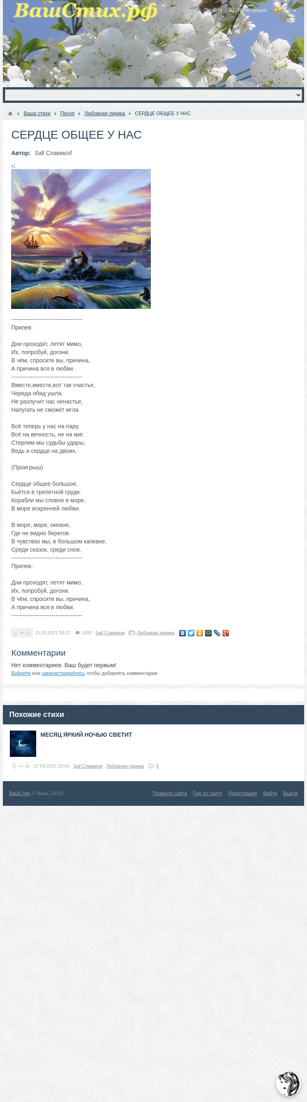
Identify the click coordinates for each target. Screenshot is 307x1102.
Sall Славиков (110, 632)
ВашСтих (19, 793)
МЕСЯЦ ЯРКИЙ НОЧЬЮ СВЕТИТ (86, 734)
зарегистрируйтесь (63, 673)
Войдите (20, 673)
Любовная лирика (155, 632)
